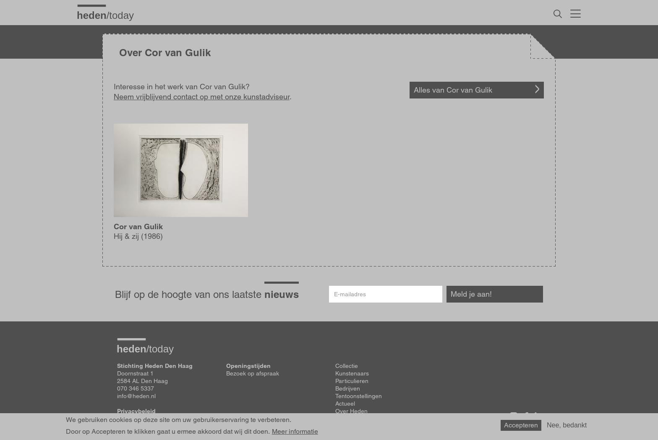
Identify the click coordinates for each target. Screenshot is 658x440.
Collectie (346, 365)
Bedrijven (347, 388)
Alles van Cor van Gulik (453, 89)
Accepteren (521, 425)
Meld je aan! (471, 294)
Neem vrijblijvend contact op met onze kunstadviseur (202, 96)
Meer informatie (295, 431)
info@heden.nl (136, 396)
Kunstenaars (352, 373)
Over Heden (351, 411)
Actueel (345, 403)
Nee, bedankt (567, 425)
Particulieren (351, 381)
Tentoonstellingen (358, 396)
